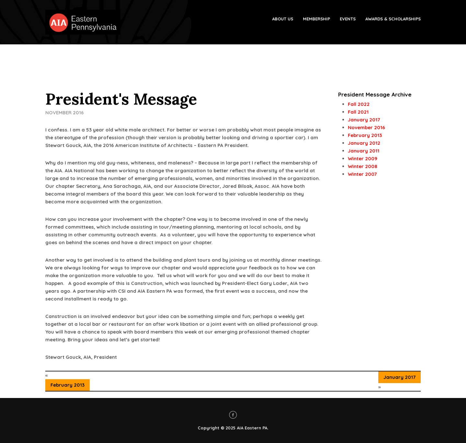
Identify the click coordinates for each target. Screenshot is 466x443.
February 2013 (67, 385)
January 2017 (399, 377)
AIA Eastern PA (252, 427)
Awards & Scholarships (393, 18)
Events (348, 18)
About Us (282, 18)
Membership (316, 18)
